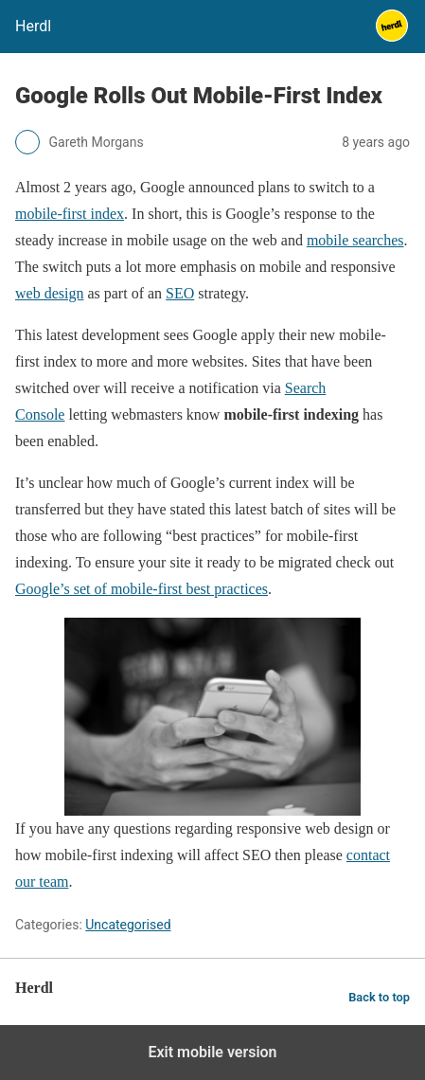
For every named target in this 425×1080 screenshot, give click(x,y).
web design (49, 293)
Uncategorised (127, 924)
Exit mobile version (212, 1052)
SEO (180, 293)
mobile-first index (69, 214)
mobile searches (355, 240)
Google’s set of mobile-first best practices (141, 589)
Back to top (379, 997)
